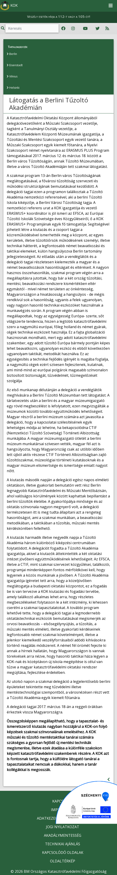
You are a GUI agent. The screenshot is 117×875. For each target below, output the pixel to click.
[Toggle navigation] (110, 5)
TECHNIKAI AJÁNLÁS (62, 843)
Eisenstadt (14, 65)
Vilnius (12, 76)
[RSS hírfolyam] (107, 29)
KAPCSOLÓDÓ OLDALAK (62, 852)
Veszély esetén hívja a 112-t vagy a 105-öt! (58, 16)
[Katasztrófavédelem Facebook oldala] (63, 29)
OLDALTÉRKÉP (62, 860)
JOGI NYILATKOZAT (62, 826)
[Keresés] (32, 28)
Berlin (12, 54)
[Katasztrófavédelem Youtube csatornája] (85, 29)
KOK (9, 6)
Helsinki (13, 88)
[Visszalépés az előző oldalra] (108, 779)
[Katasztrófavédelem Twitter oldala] (97, 29)
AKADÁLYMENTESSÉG (62, 835)
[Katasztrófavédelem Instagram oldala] (73, 29)
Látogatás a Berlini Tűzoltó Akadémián (48, 103)
